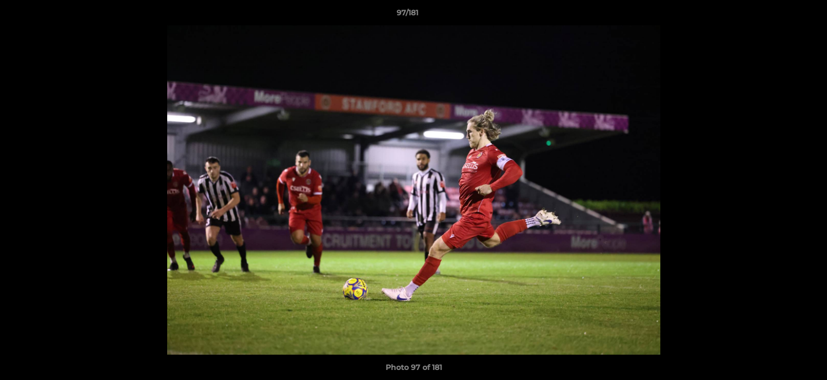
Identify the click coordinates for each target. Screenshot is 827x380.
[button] (782, 15)
